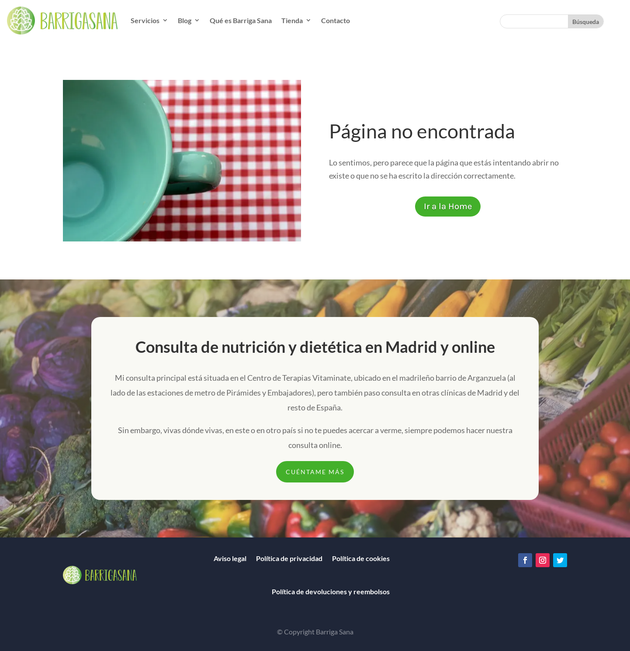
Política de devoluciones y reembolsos (331, 591)
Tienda (292, 20)
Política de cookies (361, 558)
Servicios (145, 20)
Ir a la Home (448, 206)
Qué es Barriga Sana (241, 20)
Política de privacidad (289, 558)
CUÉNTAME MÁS (315, 471)
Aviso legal (230, 558)
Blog (184, 20)
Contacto (335, 20)
